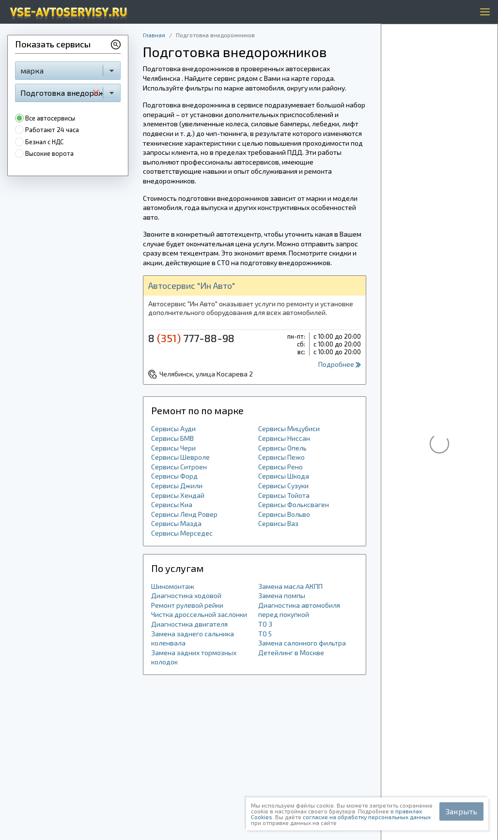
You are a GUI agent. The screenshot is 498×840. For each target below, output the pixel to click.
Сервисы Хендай (177, 495)
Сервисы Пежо (281, 457)
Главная (154, 34)
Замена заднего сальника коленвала (192, 638)
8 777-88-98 (191, 337)
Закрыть (461, 811)
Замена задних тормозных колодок (193, 657)
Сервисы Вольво (284, 514)
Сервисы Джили (176, 485)
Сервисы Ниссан (284, 438)
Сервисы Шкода (283, 476)
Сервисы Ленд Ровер (184, 514)
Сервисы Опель (282, 448)
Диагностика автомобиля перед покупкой (299, 610)
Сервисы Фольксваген (293, 504)
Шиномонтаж (172, 586)
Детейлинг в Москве (291, 652)
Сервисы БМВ (172, 438)
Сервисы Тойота (284, 495)
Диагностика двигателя (189, 624)
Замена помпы (281, 595)
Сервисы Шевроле (180, 457)
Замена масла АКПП (290, 586)
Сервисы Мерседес (182, 533)
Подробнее (339, 364)
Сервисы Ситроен (179, 467)
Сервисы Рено (280, 467)
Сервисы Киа (171, 504)
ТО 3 (265, 624)
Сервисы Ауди (173, 428)
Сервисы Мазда (176, 523)
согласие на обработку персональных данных (367, 816)
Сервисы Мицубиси (289, 428)
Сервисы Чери (173, 448)
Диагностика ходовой (186, 595)
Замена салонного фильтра (302, 643)
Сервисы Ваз (278, 523)
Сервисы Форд (174, 476)
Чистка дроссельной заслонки (199, 614)
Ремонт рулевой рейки (187, 605)
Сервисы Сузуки (283, 485)
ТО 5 (265, 634)
